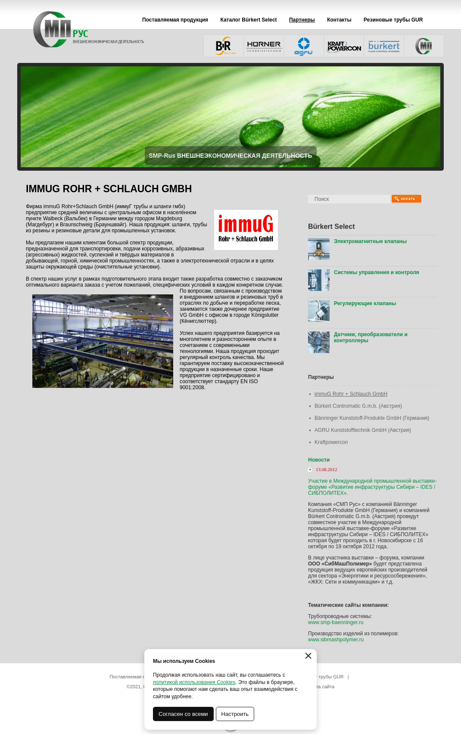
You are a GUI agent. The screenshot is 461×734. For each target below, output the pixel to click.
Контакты (339, 20)
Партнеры (302, 20)
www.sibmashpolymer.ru (336, 640)
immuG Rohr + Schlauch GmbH (351, 394)
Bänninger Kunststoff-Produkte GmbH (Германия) (372, 418)
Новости (319, 460)
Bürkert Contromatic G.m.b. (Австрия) (358, 406)
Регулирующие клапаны (365, 303)
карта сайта (321, 686)
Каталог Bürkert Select (248, 20)
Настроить (235, 714)
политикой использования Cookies (194, 682)
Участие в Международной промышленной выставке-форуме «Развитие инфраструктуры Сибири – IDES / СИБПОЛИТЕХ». (372, 487)
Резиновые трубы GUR (393, 20)
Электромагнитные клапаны (370, 241)
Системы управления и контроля (376, 272)
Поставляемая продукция (175, 20)
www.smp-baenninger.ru (336, 622)
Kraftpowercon (331, 442)
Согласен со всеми (183, 714)
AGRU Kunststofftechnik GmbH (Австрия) (363, 430)
